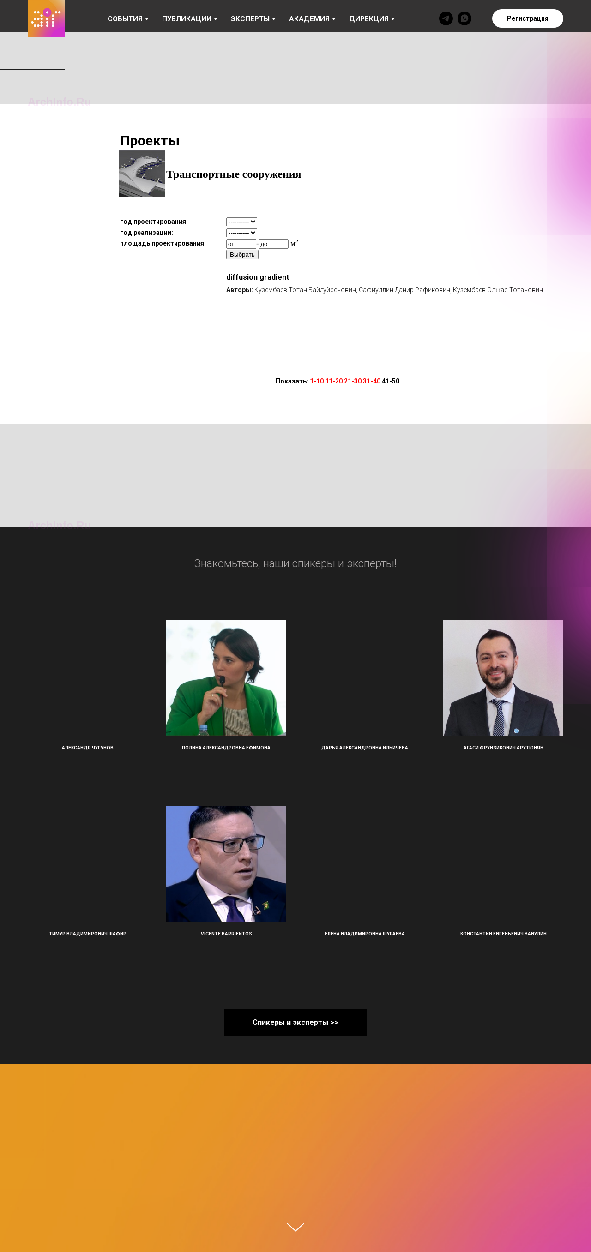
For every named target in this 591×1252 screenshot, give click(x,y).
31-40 (371, 381)
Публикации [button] (186, 19)
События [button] (125, 19)
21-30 (353, 381)
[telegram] (446, 18)
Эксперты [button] (250, 19)
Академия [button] (309, 19)
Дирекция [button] (369, 19)
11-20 (334, 381)
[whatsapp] (464, 18)
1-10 (317, 381)
